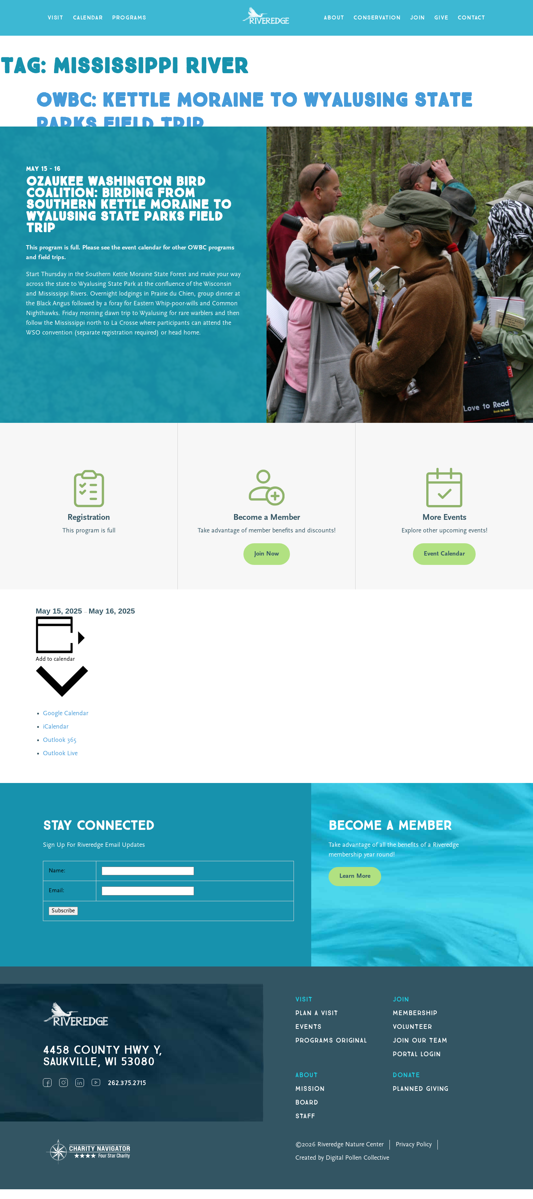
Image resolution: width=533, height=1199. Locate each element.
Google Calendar (65, 713)
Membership (415, 1013)
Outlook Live (60, 753)
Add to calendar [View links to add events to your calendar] (55, 659)
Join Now (266, 553)
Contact (471, 18)
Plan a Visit (316, 1013)
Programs (129, 18)
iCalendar (56, 727)
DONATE (406, 1075)
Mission (310, 1089)
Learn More (354, 876)
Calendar (88, 18)
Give (441, 18)
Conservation (377, 18)
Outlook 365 (59, 740)
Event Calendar (444, 553)
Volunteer (412, 1027)
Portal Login (417, 1054)
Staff (305, 1116)
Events (308, 1027)
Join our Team (420, 1040)
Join (417, 18)
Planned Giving (421, 1089)
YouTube (96, 1082)
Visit (55, 18)
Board (306, 1102)
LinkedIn (79, 1082)
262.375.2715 (127, 1083)
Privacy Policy (414, 1144)
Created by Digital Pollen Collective (342, 1158)
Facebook (47, 1082)
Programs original (331, 1040)
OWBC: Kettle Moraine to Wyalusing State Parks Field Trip (254, 113)
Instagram (63, 1082)
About (334, 18)
